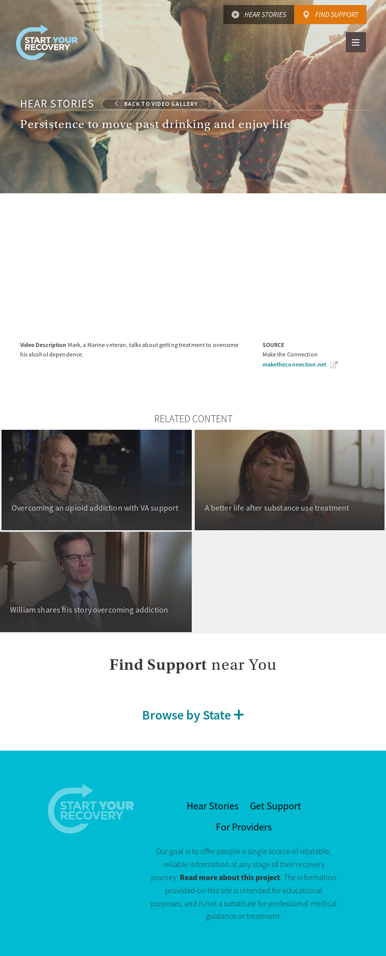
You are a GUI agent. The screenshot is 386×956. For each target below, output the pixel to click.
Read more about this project (230, 877)
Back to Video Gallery (161, 104)
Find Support (336, 14)
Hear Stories (265, 14)
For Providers (244, 827)
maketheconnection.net (295, 365)
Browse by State (186, 714)
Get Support (275, 806)
